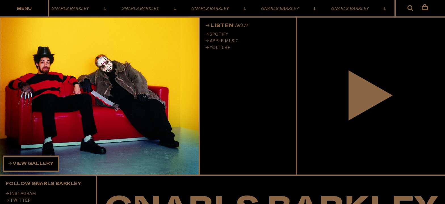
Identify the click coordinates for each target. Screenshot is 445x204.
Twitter (20, 200)
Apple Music (224, 41)
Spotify (219, 34)
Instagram (23, 194)
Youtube (220, 48)
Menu (24, 9)
